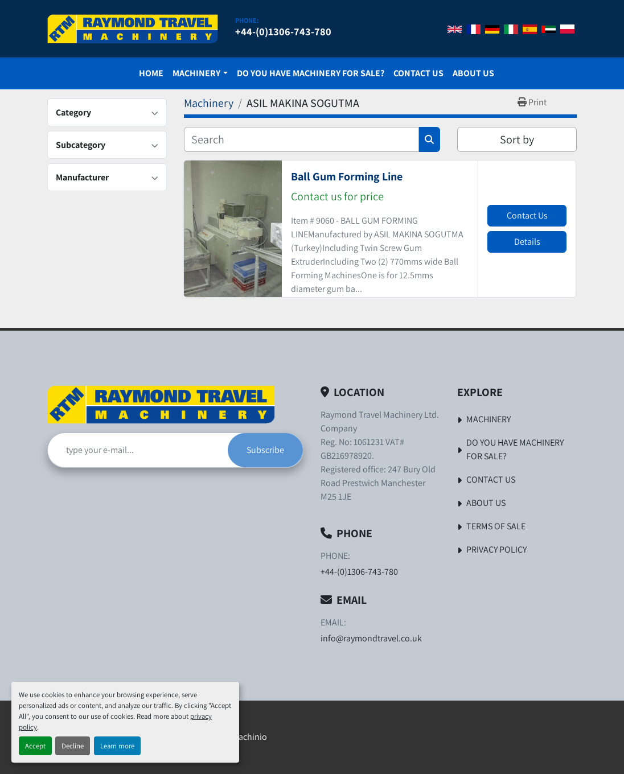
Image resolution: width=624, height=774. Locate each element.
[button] (200, 73)
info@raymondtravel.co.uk (371, 638)
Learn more (117, 746)
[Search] (301, 139)
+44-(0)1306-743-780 (283, 31)
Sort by (517, 139)
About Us (473, 73)
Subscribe (265, 450)
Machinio (249, 737)
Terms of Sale (496, 526)
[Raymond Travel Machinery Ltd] (161, 404)
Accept (35, 746)
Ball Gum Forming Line (347, 176)
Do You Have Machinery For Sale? (310, 73)
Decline (72, 746)
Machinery (196, 73)
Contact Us (418, 73)
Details (527, 242)
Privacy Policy (496, 549)
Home (151, 73)
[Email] (138, 450)
